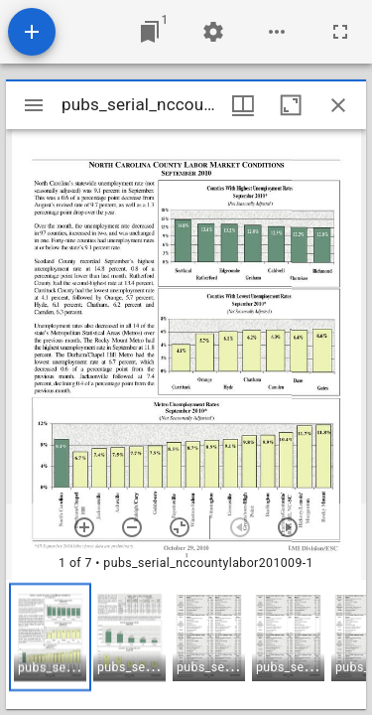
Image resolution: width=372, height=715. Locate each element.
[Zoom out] (132, 527)
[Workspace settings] (213, 32)
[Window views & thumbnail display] (243, 105)
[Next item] (287, 527)
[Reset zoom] (179, 527)
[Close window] (338, 105)
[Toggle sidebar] (34, 105)
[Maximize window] (290, 105)
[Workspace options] (277, 32)
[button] (50, 637)
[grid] (186, 644)
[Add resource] (32, 32)
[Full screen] (340, 32)
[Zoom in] (84, 527)
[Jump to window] (150, 32)
